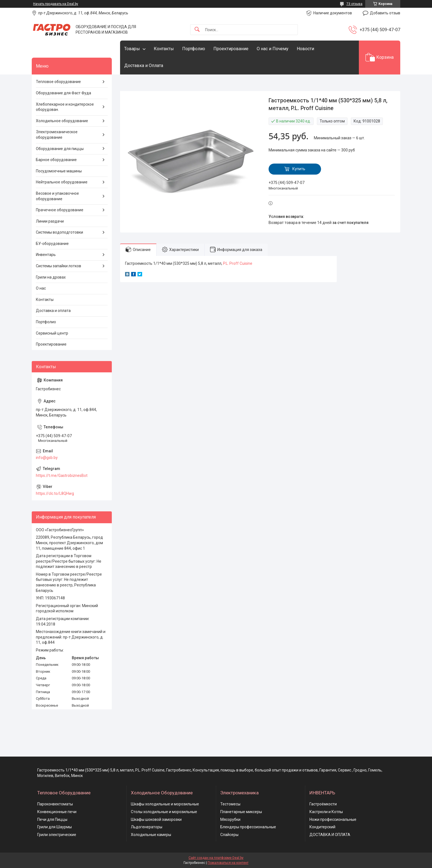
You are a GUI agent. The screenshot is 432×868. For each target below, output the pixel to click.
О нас (41, 288)
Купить (298, 169)
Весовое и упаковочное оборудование (57, 196)
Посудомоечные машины (59, 171)
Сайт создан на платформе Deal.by (216, 858)
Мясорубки (230, 819)
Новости (305, 48)
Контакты (164, 48)
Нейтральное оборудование (62, 182)
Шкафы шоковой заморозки (156, 819)
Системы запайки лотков (58, 266)
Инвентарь (46, 254)
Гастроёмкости (323, 804)
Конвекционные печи (56, 812)
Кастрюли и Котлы (326, 812)
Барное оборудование (56, 159)
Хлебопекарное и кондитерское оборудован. (65, 107)
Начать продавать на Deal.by (55, 4)
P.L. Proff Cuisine (237, 263)
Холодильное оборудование (62, 121)
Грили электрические (56, 834)
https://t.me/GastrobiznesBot (62, 475)
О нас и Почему (272, 48)
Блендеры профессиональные (248, 827)
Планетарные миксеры (241, 812)
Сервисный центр (52, 333)
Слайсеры (229, 834)
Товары (132, 48)
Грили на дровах (51, 277)
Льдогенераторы (146, 827)
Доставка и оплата (53, 310)
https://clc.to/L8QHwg (55, 493)
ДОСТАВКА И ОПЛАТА (329, 834)
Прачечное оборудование (59, 210)
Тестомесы (230, 804)
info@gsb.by (47, 457)
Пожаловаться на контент (228, 863)
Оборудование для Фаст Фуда (63, 93)
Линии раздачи (50, 221)
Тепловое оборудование (58, 81)
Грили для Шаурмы (54, 827)
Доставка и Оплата (143, 65)
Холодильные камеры (151, 834)
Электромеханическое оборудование (57, 135)
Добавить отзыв (385, 13)
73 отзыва (354, 4)
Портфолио (193, 48)
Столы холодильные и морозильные (164, 812)
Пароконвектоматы (55, 804)
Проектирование (230, 48)
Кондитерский (322, 827)
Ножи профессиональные (332, 819)
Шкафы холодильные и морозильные (165, 804)
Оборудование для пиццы (60, 148)
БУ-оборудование (52, 243)
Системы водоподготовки (59, 232)
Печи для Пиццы (52, 819)
